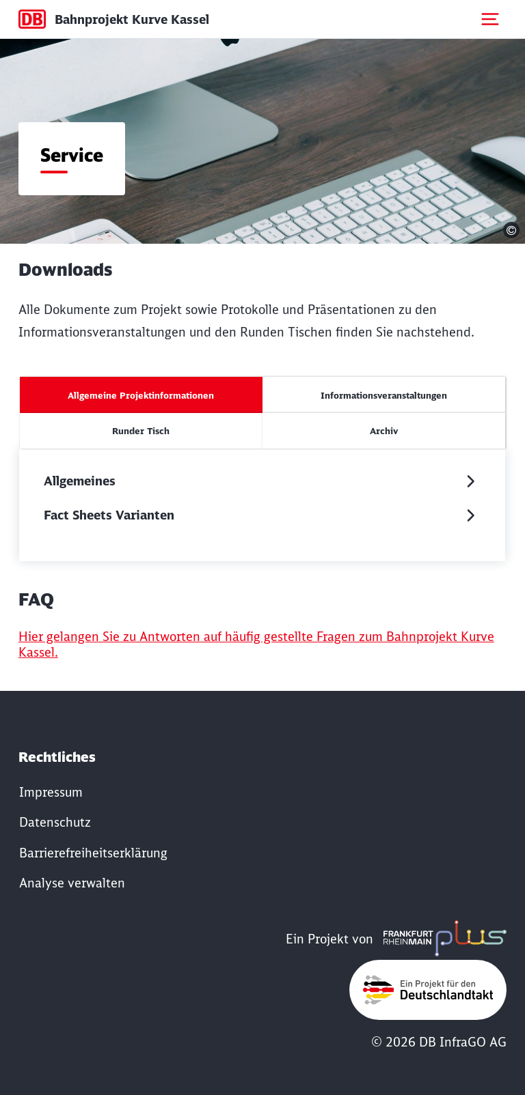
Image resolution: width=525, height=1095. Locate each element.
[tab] (141, 395)
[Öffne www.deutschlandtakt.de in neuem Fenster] (428, 989)
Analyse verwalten (72, 883)
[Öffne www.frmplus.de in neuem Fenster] (442, 939)
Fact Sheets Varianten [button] (109, 515)
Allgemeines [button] (80, 481)
